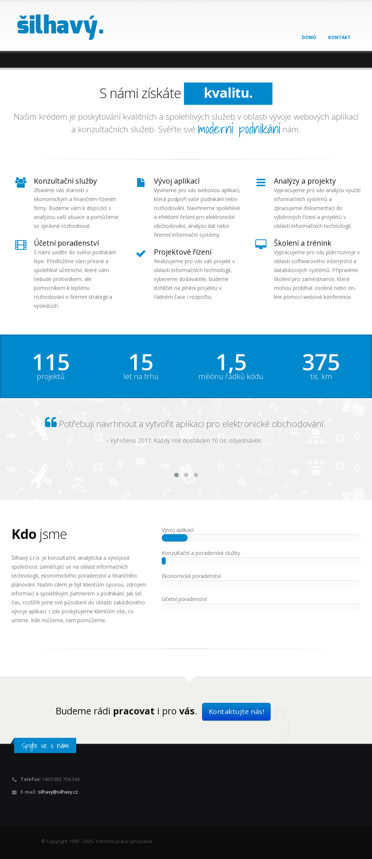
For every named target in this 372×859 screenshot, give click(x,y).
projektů (51, 376)
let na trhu (141, 376)
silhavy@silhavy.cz (58, 792)
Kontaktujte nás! (236, 711)
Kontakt (339, 37)
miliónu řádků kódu (230, 376)
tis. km (321, 376)
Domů (309, 37)
